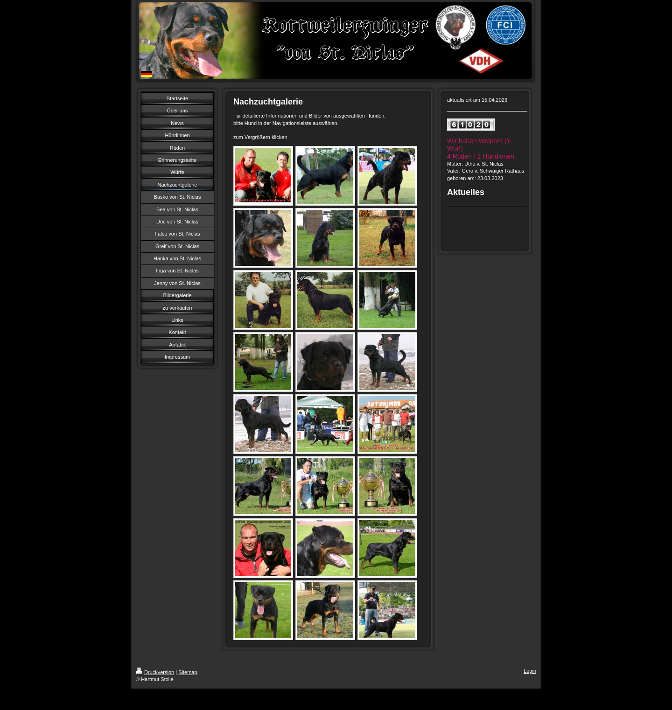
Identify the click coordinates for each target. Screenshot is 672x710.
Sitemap (187, 672)
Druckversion (155, 672)
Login (530, 671)
